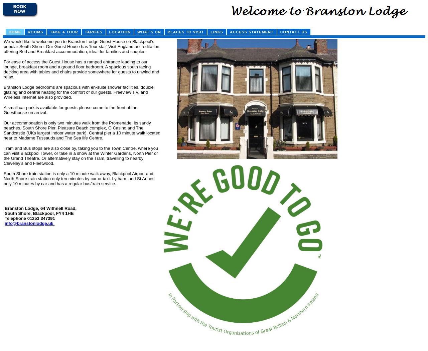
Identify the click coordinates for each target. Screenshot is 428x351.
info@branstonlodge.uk (29, 223)
